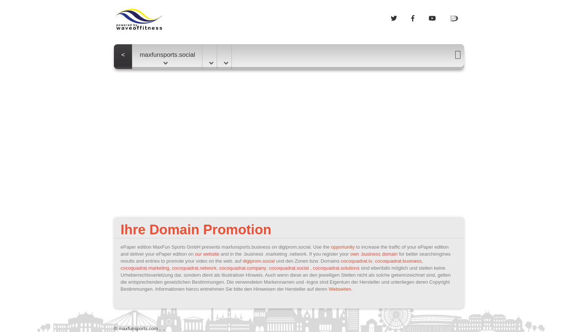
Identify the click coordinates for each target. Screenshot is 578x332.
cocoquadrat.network (194, 268)
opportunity (343, 247)
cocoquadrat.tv (356, 261)
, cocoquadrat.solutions (335, 268)
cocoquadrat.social (289, 268)
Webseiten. (340, 289)
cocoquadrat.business (398, 261)
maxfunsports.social (167, 58)
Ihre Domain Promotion (196, 229)
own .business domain (374, 254)
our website (207, 254)
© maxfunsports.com (136, 328)
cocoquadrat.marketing (145, 268)
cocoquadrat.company (242, 268)
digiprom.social (259, 261)
